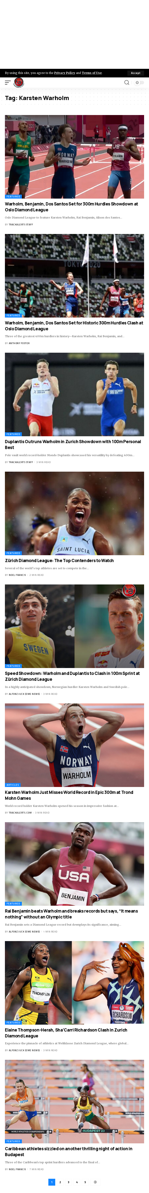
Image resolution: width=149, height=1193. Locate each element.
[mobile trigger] (9, 82)
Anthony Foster (19, 343)
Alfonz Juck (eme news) (24, 694)
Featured (13, 196)
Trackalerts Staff (21, 224)
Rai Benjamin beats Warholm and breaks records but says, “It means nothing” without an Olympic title (71, 914)
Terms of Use (92, 73)
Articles (13, 785)
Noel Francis (17, 575)
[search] (126, 83)
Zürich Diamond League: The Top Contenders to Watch (59, 560)
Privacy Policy (64, 73)
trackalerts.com (20, 813)
